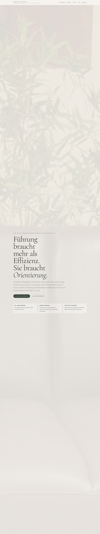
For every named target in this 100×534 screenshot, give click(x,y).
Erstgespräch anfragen (21, 297)
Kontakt (84, 2)
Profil (74, 2)
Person (69, 2)
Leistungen (62, 2)
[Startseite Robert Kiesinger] (27, 2)
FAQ (79, 2)
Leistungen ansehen (38, 297)
